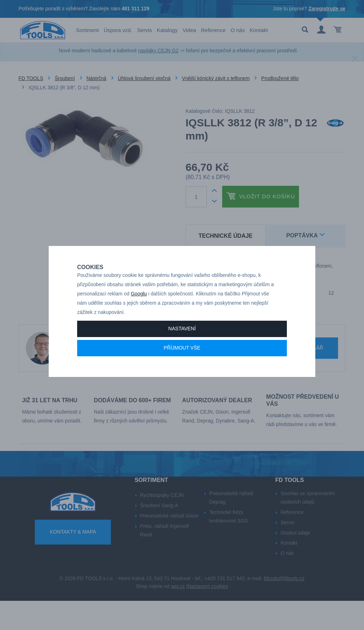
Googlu (139, 310)
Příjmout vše (182, 364)
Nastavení (182, 344)
